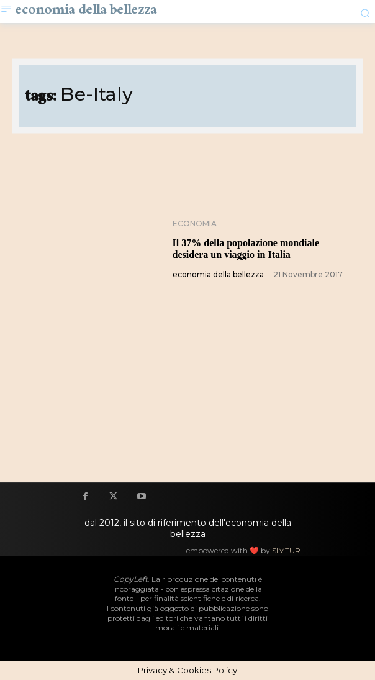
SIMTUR (286, 550)
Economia (195, 223)
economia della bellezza (218, 274)
